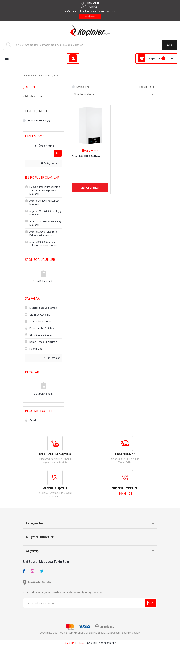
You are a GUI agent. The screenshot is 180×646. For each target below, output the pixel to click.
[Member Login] (73, 58)
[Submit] (150, 603)
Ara (58, 153)
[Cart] (156, 58)
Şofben (56, 75)
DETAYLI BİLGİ (90, 187)
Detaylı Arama (50, 163)
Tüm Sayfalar (51, 357)
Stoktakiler (82, 87)
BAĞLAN (90, 16)
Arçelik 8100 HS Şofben (86, 156)
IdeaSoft (69, 643)
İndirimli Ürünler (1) (38, 120)
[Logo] (89, 31)
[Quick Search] (38, 153)
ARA (170, 45)
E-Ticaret (82, 643)
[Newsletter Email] (90, 603)
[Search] (90, 45)
